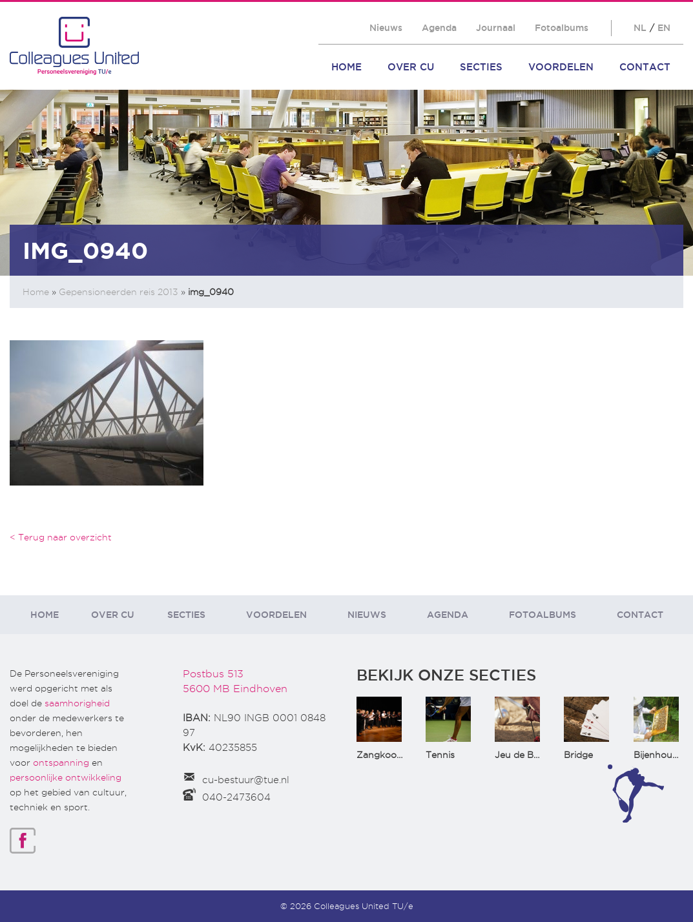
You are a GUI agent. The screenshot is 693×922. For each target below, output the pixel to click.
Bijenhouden (661, 755)
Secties (481, 66)
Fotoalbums (561, 28)
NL (640, 28)
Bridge (578, 755)
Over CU (411, 66)
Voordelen (561, 66)
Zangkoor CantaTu (399, 755)
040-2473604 (236, 797)
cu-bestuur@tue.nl (245, 780)
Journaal (495, 28)
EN (663, 28)
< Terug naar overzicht (61, 537)
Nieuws (385, 28)
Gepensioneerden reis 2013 (118, 292)
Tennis (440, 755)
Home (346, 66)
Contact (644, 66)
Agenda (439, 28)
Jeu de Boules (526, 755)
